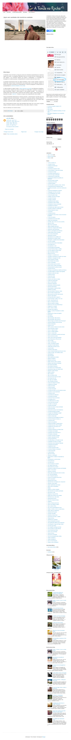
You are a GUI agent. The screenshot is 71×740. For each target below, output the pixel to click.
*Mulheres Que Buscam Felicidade (54, 363)
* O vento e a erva (51, 164)
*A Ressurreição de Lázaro (53, 210)
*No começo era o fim (52, 378)
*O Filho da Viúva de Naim (53, 414)
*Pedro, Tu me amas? (52, 469)
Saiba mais (56, 569)
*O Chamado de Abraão (52, 396)
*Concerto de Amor (51, 268)
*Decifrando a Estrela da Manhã (54, 285)
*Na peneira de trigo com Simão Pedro (55, 369)
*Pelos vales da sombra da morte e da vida (56, 472)
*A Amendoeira (50, 167)
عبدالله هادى (8, 118)
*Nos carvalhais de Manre (53, 381)
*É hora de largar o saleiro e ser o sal (55, 298)
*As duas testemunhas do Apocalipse (55, 242)
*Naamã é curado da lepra (53, 370)
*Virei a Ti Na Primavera (52, 540)
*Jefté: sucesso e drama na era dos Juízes (56, 326)
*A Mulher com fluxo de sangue (54, 196)
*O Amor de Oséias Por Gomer (54, 382)
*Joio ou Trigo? (50, 340)
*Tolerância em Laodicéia (52, 519)
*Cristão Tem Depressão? (53, 280)
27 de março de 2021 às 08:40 (12, 126)
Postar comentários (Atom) (12, 133)
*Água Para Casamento (52, 224)
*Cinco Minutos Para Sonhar (53, 260)
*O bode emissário (51, 387)
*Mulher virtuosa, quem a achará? (54, 361)
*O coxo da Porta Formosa (53, 402)
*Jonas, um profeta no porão (53, 343)
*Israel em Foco (51, 325)
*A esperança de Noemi (52, 181)
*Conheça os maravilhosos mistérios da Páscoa (57, 270)
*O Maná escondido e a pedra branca (55, 423)
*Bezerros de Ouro (51, 253)
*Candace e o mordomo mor (53, 254)
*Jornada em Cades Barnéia (53, 345)
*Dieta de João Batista (52, 295)
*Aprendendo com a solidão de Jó (54, 236)
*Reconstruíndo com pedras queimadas (55, 490)
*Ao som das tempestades (53, 233)
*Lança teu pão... (51, 348)
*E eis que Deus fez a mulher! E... (54, 297)
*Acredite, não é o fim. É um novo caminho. (56, 221)
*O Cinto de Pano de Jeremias (54, 397)
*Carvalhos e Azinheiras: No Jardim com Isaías (57, 256)
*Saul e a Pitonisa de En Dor (53, 503)
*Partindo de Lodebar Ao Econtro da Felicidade (57, 468)
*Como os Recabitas (52, 262)
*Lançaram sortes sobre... (53, 349)
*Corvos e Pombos (51, 277)
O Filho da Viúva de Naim (58, 622)
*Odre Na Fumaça (51, 453)
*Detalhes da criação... (52, 289)
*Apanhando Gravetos (52, 235)
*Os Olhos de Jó (51, 462)
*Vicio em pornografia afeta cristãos (55, 536)
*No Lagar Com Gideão (52, 379)
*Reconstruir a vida (51, 492)
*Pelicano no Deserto (52, 471)
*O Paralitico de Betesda (52, 434)
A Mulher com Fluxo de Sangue (59, 615)
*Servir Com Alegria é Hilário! (53, 504)
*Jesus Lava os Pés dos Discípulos (54, 337)
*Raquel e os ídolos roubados (53, 489)
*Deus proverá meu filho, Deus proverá (55, 294)
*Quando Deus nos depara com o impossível (56, 481)
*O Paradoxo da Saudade (53, 430)
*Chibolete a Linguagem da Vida (54, 257)
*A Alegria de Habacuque (52, 165)
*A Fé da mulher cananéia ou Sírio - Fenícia (56, 184)
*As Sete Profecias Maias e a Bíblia (55, 248)
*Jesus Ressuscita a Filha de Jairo (54, 339)
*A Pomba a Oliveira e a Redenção (54, 208)
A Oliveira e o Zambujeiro (58, 695)
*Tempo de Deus (51, 518)
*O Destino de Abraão (52, 405)
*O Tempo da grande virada (53, 447)
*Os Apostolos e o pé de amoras (54, 459)
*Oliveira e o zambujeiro (52, 455)
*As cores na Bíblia (51, 241)
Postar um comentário (9, 129)
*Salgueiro (50, 501)
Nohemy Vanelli (51, 156)
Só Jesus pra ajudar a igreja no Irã (54, 106)
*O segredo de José (51, 446)
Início (4, 12)
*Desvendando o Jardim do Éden (54, 288)
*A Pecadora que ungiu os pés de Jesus (55, 207)
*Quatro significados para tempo (54, 484)
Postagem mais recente (8, 131)
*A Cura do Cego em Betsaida (53, 174)
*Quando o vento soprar (52, 483)
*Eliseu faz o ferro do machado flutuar (55, 304)
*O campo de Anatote (52, 388)
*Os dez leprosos (51, 460)
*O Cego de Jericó (51, 393)
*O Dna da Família (51, 408)
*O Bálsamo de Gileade (52, 384)
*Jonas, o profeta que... (52, 341)
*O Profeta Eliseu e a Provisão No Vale (55, 440)
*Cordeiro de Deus (51, 274)
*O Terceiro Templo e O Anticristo (54, 449)
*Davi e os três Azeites (52, 282)
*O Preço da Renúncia (52, 438)
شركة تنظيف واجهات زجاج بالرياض (12, 121)
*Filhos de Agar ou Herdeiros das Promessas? (57, 320)
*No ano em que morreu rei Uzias (54, 376)
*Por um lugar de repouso (53, 475)
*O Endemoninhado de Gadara (54, 411)
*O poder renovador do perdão (54, 435)
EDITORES (25, 12)
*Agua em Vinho (51, 223)
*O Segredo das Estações (53, 444)
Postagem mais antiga (39, 131)
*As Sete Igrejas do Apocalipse (54, 247)
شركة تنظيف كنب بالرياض (11, 124)
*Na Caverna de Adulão (52, 364)
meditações (50, 551)
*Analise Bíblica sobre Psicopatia (54, 232)
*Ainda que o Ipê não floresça (53, 229)
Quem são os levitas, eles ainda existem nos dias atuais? (59, 711)
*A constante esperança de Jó (53, 173)
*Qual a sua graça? (51, 478)
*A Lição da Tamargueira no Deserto (55, 190)
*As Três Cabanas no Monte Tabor (54, 250)
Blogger (43, 736)
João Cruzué (50, 154)
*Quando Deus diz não (52, 480)
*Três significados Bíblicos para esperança (56, 522)
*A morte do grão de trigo (52, 195)
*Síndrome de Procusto (52, 512)
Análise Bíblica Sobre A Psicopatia (59, 672)
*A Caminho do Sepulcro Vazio (54, 168)
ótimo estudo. (50, 109)
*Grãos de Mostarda (52, 323)
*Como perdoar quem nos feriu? (54, 264)
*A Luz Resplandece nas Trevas (54, 193)
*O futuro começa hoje (52, 415)
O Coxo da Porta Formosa (58, 608)
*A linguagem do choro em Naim (54, 192)
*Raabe (49, 487)
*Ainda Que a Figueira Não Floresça (55, 227)
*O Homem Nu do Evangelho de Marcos (55, 417)
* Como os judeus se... (52, 162)
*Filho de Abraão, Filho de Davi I (54, 317)
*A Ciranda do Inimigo (52, 171)
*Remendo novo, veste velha (53, 496)
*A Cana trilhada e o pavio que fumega (55, 170)
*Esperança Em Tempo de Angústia (55, 313)
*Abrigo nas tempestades (52, 220)
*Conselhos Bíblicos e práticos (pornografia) (56, 271)
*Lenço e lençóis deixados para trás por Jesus (57, 351)
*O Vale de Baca (51, 452)
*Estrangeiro (50, 314)
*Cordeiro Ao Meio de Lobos (53, 273)
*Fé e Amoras (50, 316)
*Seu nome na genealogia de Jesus (55, 507)
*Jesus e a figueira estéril (52, 329)
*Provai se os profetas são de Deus (54, 477)
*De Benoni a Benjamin (52, 283)
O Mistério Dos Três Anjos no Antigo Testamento (58, 704)
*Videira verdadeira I (52, 537)
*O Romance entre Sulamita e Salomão (55, 443)
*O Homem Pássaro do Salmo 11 (54, 418)
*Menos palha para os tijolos (53, 357)
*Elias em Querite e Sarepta (53, 303)
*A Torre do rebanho (51, 217)
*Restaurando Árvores (52, 498)
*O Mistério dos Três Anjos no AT (54, 426)
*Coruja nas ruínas (51, 276)
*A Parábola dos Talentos (52, 205)
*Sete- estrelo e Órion (52, 505)
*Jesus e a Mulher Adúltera (53, 331)
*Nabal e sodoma (51, 372)
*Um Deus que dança (52, 525)
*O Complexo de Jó (51, 399)
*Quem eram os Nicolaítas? (53, 486)
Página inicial (23, 131)
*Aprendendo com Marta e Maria (54, 238)
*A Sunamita (50, 211)
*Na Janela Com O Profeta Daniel (54, 367)
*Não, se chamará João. (52, 375)
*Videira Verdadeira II (52, 539)
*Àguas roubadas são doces (53, 226)
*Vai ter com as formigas (52, 531)
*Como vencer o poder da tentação (54, 265)
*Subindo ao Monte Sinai (52, 515)
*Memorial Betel (51, 355)
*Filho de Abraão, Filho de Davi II (54, 319)
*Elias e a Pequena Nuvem (53, 301)
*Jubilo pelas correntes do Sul (53, 346)
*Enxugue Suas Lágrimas (53, 309)
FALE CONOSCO (32, 12)
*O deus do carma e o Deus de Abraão (55, 406)
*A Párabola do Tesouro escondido (54, 204)
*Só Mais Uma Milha (52, 513)
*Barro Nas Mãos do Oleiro (53, 251)
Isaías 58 (14, 94)
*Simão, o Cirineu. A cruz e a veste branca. (56, 509)
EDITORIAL (9, 12)
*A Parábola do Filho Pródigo (53, 202)
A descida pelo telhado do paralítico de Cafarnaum (58, 593)
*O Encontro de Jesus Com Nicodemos (55, 409)
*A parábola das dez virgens (53, 201)
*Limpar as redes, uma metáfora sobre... (56, 352)
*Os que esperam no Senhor (53, 463)
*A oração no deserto (52, 199)
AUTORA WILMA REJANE (17, 12)
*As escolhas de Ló (51, 244)
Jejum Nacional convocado (25, 88)
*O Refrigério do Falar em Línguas (54, 441)
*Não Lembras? (51, 373)
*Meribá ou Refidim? (52, 358)
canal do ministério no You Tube (18, 85)
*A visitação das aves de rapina (54, 218)
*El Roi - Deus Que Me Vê (53, 300)
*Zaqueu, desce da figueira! (53, 542)
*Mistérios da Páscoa (52, 360)
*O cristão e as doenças (52, 403)
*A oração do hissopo (52, 198)
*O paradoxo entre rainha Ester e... (54, 432)
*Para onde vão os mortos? (53, 466)
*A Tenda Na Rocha (51, 213)
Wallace (49, 157)
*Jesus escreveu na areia (53, 335)
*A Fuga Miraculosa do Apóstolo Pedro (55, 186)
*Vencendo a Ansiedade (52, 534)
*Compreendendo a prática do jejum (55, 267)
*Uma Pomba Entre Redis (53, 530)
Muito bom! (50, 107)
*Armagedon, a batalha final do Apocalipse (56, 239)
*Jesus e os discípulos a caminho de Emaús (56, 334)
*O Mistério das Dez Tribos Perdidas (55, 424)
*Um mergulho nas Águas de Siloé (54, 527)
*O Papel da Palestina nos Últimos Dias (55, 429)
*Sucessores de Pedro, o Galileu (54, 516)
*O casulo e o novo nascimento (54, 391)
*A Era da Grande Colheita (53, 180)
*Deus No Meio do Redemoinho (54, 292)
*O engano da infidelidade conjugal (54, 412)
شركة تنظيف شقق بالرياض (11, 120)
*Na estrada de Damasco (52, 366)
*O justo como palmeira (52, 421)
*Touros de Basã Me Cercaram (54, 521)
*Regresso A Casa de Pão (53, 493)
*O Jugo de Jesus (51, 420)
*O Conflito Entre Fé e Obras (53, 400)
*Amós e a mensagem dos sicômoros (55, 230)
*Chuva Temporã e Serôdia (53, 259)
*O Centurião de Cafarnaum (53, 394)
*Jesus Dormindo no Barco (53, 328)
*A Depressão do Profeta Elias (54, 176)
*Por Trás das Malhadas (52, 474)
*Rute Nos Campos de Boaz (53, 499)
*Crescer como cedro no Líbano (54, 279)
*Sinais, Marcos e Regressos (53, 510)
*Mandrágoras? (51, 354)
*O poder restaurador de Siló (53, 437)
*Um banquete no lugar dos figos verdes (55, 524)
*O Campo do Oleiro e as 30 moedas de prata (57, 390)
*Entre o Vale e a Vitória (52, 307)
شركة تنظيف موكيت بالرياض (11, 122)
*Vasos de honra (51, 533)
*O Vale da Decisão (51, 450)
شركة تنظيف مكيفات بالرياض (11, 123)
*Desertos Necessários (52, 286)
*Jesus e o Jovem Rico (52, 332)
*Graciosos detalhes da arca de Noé (55, 322)
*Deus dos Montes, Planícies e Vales (55, 291)
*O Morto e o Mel (51, 428)
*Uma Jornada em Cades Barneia (54, 528)
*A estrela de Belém (51, 183)
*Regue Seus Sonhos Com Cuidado (55, 495)
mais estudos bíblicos (52, 547)
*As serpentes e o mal (52, 245)
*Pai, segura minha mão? (53, 465)
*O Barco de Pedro (51, 385)
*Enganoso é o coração (52, 306)
